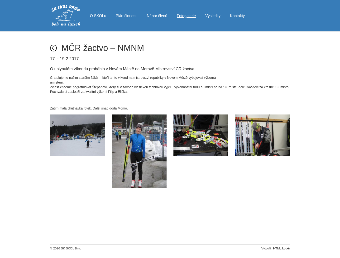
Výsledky (212, 15)
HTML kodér (281, 248)
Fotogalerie (186, 15)
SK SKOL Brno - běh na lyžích (66, 16)
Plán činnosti (126, 15)
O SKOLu (98, 15)
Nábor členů (157, 15)
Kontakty (237, 15)
